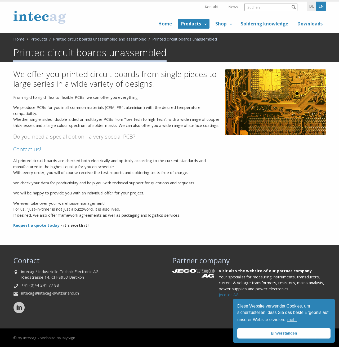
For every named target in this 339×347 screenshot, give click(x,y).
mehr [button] (292, 319)
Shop (220, 24)
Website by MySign (57, 337)
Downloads (310, 24)
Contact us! (27, 149)
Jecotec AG (229, 294)
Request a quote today (37, 225)
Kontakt (211, 6)
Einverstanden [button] (284, 333)
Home (165, 24)
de (311, 6)
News (233, 6)
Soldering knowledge (264, 24)
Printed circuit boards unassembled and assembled (99, 39)
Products (191, 24)
